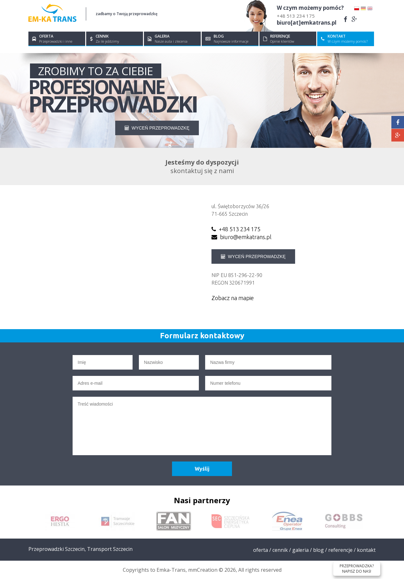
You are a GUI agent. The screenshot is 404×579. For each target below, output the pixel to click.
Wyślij (202, 469)
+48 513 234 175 (296, 16)
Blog (318, 549)
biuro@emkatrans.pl (241, 237)
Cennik (280, 549)
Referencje (340, 549)
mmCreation (202, 569)
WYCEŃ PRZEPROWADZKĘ (157, 127)
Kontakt (366, 549)
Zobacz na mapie (232, 298)
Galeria (300, 549)
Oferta (260, 549)
